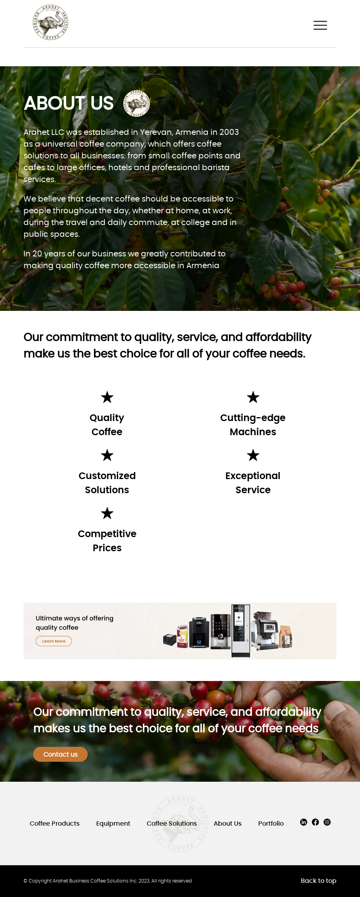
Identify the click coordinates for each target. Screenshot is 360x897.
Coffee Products (55, 824)
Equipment (113, 824)
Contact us (60, 755)
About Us (228, 824)
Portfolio (271, 824)
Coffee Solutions (172, 824)
